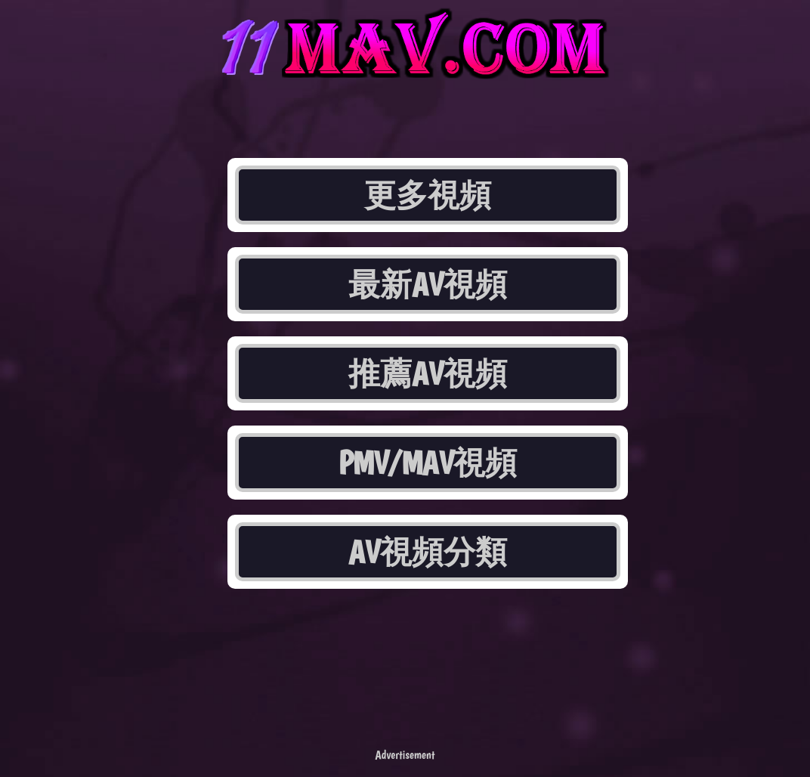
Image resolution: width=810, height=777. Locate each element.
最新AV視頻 (427, 284)
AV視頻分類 (427, 552)
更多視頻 (427, 195)
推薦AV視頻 (427, 373)
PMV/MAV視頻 (428, 462)
